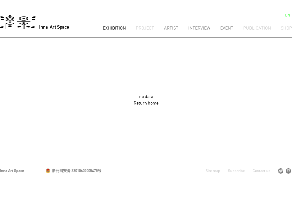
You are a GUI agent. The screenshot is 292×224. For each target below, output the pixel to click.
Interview (199, 28)
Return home (146, 103)
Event (226, 28)
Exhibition (114, 28)
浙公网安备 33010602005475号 (73, 171)
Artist (171, 28)
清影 (34, 22)
